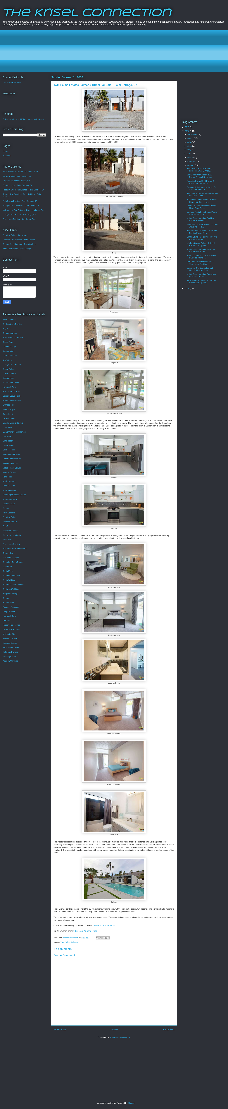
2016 (187, 131)
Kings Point (8, 414)
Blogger (131, 1103)
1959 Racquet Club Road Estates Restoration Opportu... (201, 281)
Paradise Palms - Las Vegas (15, 235)
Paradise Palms (9, 517)
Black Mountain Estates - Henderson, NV (20, 172)
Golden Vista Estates (12, 400)
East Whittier (8, 378)
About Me (7, 156)
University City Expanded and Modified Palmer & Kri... (200, 269)
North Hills (7, 477)
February (191, 161)
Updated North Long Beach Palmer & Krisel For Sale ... (202, 213)
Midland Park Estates (12, 468)
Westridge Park (9, 656)
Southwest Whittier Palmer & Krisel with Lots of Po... (202, 225)
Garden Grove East (11, 391)
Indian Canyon (9, 409)
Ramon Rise (8, 553)
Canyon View (8, 351)
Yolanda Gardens (10, 661)
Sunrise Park (8, 602)
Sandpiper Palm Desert (13, 562)
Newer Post (60, 1029)
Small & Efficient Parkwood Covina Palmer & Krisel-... (202, 238)
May (189, 150)
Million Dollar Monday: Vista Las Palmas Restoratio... (201, 250)
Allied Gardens (9, 319)
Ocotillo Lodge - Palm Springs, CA (18, 185)
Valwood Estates (10, 643)
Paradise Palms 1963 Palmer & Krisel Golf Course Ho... (200, 182)
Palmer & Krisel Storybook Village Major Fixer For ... (201, 207)
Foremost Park (9, 387)
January (191, 165)
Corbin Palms (8, 369)
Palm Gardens (9, 513)
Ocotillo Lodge (9, 504)
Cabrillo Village (9, 346)
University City (9, 634)
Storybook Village (10, 593)
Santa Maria (8, 571)
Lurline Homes (9, 450)
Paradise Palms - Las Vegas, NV (17, 176)
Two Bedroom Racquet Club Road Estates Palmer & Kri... (202, 231)
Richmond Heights (11, 558)
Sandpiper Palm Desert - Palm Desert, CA (21, 205)
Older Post (168, 1029)
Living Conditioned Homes (14, 432)
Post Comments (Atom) (120, 1037)
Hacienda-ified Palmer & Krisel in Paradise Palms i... (201, 256)
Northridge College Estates (14, 495)
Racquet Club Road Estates (15, 548)
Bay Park (7, 328)
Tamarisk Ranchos (11, 607)
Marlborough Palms (11, 454)
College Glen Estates (12, 364)
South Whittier (9, 580)
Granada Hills (9, 405)
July (189, 142)
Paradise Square (10, 522)
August (190, 138)
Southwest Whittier (11, 589)
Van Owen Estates (11, 647)
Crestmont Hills (9, 373)
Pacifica (6, 508)
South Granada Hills (11, 575)
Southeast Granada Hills (13, 584)
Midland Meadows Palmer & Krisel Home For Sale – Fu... (202, 200)
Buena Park (8, 342)
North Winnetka (9, 490)
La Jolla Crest (9, 418)
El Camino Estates (11, 382)
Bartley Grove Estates (12, 324)
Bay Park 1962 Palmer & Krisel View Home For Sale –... (200, 263)
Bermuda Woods (10, 333)
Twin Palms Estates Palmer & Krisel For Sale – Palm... (202, 194)
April (189, 154)
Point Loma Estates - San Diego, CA (19, 219)
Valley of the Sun (10, 638)
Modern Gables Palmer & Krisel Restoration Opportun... (200, 244)
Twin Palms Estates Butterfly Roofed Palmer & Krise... (199, 169)
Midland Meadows (11, 463)
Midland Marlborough (12, 459)
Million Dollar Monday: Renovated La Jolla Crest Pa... (201, 275)
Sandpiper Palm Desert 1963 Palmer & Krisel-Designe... (199, 176)
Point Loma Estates (11, 544)
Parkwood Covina (10, 531)
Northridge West (10, 499)
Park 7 (5, 526)
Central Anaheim (10, 355)
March (190, 157)
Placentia (7, 539)
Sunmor (6, 598)
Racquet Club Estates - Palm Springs (19, 240)
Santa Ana (7, 567)
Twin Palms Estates (69, 942)
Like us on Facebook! (12, 82)
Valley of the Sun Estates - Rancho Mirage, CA (23, 210)
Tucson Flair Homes (11, 625)
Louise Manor (9, 445)
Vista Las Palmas (10, 652)
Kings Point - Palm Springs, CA (16, 181)
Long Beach (8, 441)
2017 (187, 127)
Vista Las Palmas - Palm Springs (17, 249)
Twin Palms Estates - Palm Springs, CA (20, 201)
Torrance (6, 620)
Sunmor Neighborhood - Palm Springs (19, 244)
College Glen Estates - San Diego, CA (19, 214)
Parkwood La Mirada (12, 535)
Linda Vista (7, 427)
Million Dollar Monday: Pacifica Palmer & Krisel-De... (200, 219)
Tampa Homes (9, 611)
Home (114, 1029)
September (192, 134)
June (189, 146)
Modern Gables (9, 472)
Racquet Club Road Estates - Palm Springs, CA (23, 190)
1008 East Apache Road (104, 925)
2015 (187, 288)
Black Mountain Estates (13, 337)
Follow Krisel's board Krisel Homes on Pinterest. (24, 119)
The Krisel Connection (86, 13)
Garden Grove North (12, 396)
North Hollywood (10, 481)
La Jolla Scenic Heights (13, 423)
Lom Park (7, 436)
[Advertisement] (96, 51)
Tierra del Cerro (9, 616)
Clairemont (7, 360)
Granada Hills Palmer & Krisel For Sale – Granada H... (201, 188)
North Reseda (9, 486)
